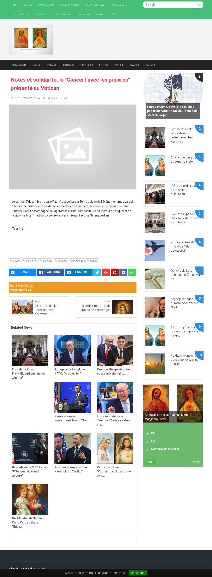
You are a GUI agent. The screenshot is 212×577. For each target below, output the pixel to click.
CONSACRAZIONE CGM (106, 14)
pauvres (61, 260)
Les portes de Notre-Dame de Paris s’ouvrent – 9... (48, 310)
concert (46, 260)
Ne (153, 440)
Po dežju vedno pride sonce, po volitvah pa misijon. (185, 359)
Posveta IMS (84, 14)
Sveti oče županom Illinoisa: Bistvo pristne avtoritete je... (185, 218)
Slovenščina (19, 65)
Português (86, 65)
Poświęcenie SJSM (63, 14)
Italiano (150, 65)
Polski (119, 65)
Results (195, 462)
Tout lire (17, 228)
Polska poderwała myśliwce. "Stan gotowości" (183, 246)
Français (68, 65)
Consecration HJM (69, 4)
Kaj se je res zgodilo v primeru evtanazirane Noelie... (185, 303)
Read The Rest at (21, 287)
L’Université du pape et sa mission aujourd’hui (185, 190)
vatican (92, 260)
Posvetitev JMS (46, 4)
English (37, 65)
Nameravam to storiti (165, 448)
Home (14, 4)
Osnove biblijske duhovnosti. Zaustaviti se (185, 275)
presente (76, 260)
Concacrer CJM (120, 4)
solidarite (30, 260)
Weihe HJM (41, 14)
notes (15, 260)
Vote (149, 461)
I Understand (138, 573)
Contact (28, 4)
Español (52, 65)
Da (153, 432)
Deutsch (104, 65)
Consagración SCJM (95, 4)
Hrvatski (134, 65)
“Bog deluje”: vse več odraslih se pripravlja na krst (184, 331)
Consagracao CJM (21, 14)
